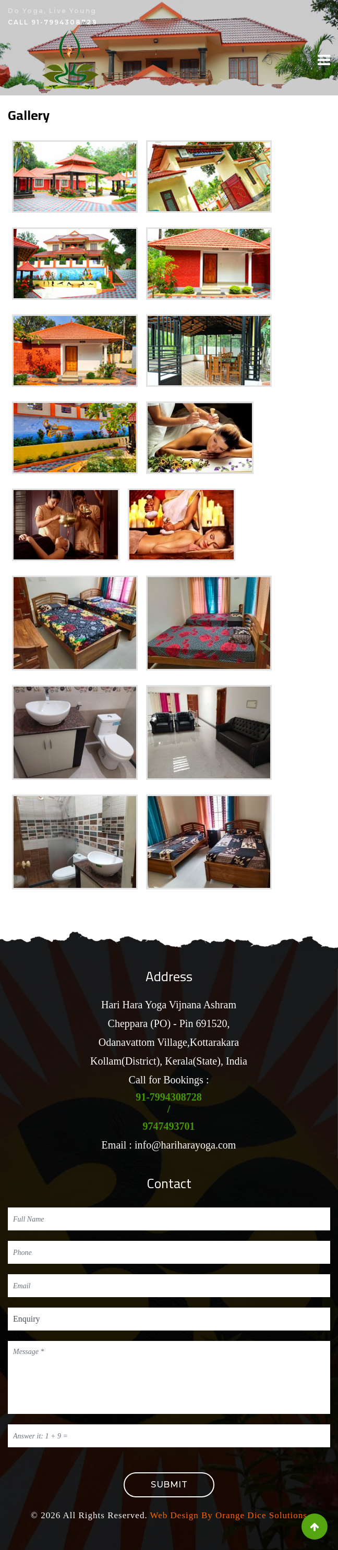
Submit (169, 1485)
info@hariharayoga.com (185, 1145)
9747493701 (169, 1126)
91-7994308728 (64, 22)
